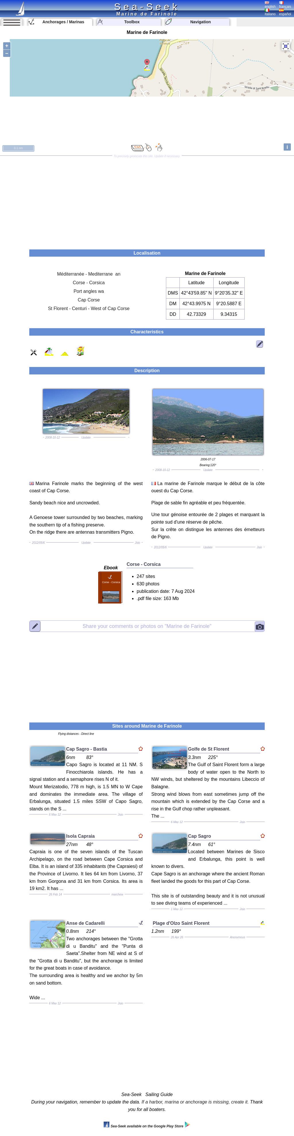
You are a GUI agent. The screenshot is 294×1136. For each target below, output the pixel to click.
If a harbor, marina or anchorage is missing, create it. (195, 1102)
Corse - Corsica (89, 282)
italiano (270, 12)
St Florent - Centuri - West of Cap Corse (88, 308)
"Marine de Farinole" (146, 626)
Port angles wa (89, 291)
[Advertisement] (147, 200)
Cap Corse (89, 299)
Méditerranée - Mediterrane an (89, 274)
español (285, 12)
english (270, 5)
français (285, 5)
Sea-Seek (147, 6)
